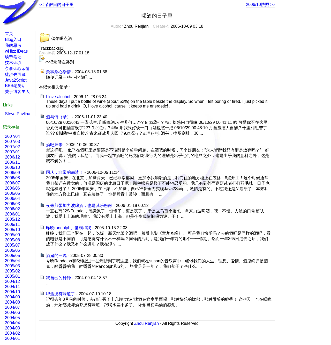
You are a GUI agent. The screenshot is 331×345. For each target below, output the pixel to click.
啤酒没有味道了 (60, 294)
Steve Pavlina (17, 114)
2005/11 (12, 224)
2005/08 (12, 240)
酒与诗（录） (58, 117)
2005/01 (12, 276)
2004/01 (12, 338)
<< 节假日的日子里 (56, 4)
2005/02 (12, 271)
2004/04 (12, 323)
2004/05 (12, 317)
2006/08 (12, 178)
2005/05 (12, 255)
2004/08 (12, 302)
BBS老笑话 (15, 85)
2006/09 (12, 172)
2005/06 (12, 250)
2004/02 (12, 333)
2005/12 (12, 219)
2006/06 (12, 188)
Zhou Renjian (146, 323)
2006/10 (12, 167)
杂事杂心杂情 (58, 72)
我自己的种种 (58, 278)
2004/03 (12, 328)
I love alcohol (58, 97)
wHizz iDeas (16, 51)
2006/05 (12, 193)
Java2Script (16, 80)
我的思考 (13, 45)
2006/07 (12, 183)
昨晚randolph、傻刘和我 (68, 228)
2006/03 (12, 204)
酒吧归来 (54, 144)
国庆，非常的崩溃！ (64, 172)
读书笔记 (13, 56)
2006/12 (12, 157)
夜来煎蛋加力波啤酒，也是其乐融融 (79, 205)
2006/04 (12, 198)
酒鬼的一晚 (56, 255)
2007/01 (12, 152)
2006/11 (12, 162)
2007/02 (12, 147)
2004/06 (12, 312)
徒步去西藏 (15, 74)
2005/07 (12, 245)
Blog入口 (13, 39)
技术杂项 (13, 62)
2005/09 (12, 235)
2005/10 (12, 229)
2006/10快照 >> (260, 4)
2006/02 (12, 209)
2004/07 (12, 307)
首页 (9, 33)
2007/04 (12, 136)
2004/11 (12, 286)
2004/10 (12, 292)
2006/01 (12, 214)
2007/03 (12, 141)
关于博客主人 (17, 91)
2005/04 (12, 260)
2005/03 (12, 266)
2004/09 (12, 297)
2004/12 (12, 281)
